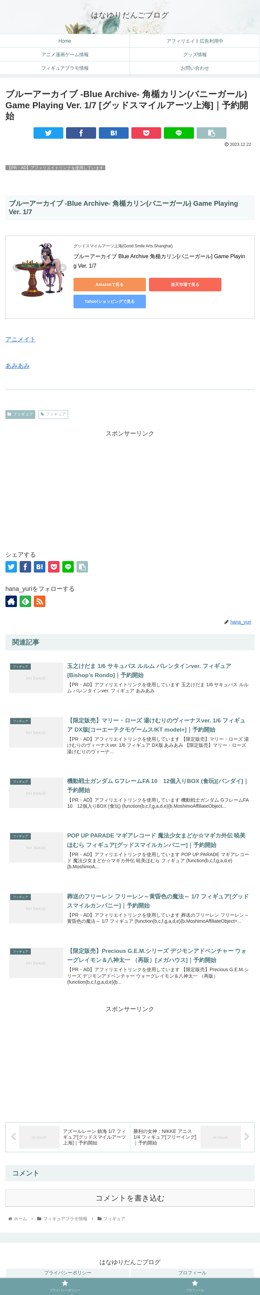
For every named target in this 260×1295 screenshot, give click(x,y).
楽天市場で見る (168, 284)
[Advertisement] (130, 486)
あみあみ (17, 365)
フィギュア (20, 414)
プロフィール (192, 1273)
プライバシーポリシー (67, 1273)
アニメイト (20, 339)
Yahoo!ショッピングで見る (104, 301)
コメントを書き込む (130, 1198)
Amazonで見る (104, 284)
